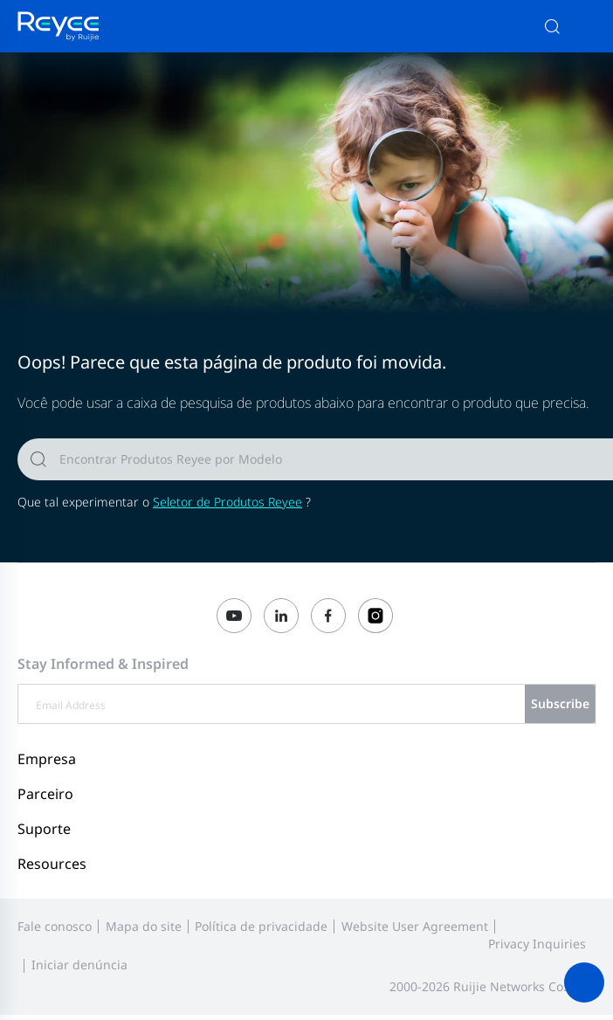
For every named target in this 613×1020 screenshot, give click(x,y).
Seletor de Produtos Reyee (227, 501)
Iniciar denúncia (79, 964)
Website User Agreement (414, 926)
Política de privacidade (261, 926)
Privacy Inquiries (537, 943)
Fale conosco (54, 926)
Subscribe (560, 703)
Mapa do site (144, 926)
